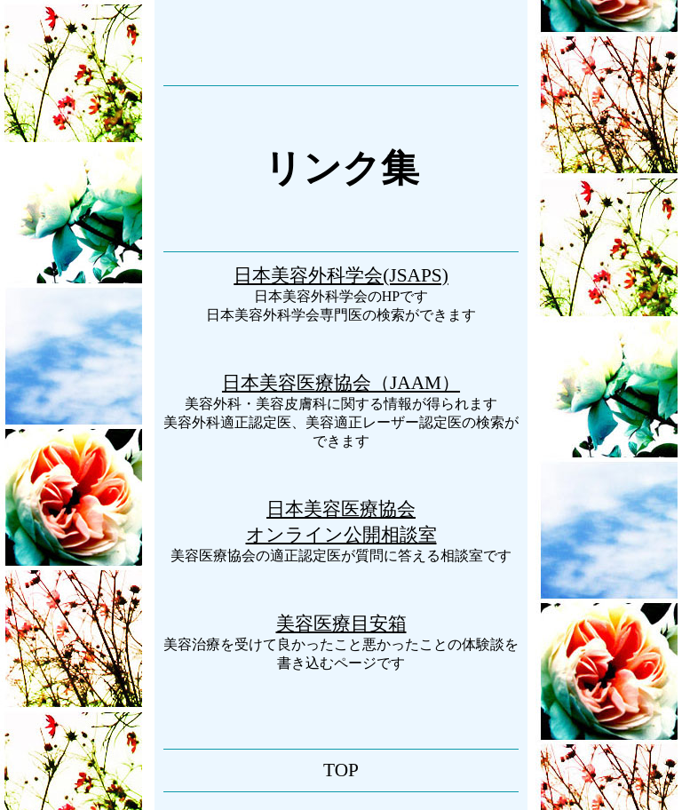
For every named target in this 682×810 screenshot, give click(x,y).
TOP (341, 770)
